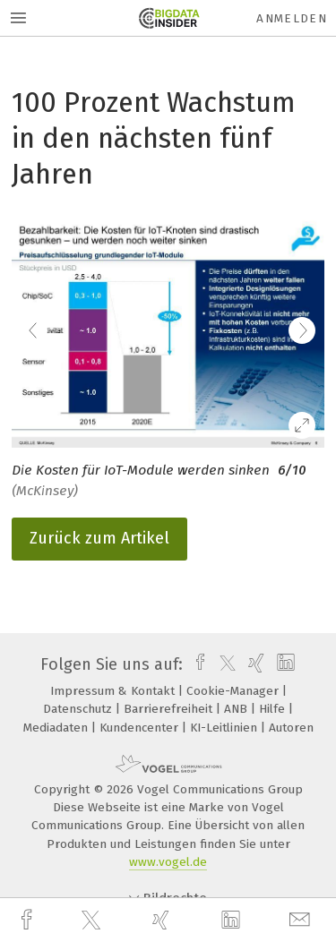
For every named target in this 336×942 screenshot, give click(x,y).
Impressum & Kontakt (114, 690)
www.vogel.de (168, 861)
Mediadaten (57, 727)
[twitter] (93, 920)
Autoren (291, 727)
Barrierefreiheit (170, 708)
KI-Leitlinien (225, 727)
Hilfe (274, 708)
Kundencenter (140, 727)
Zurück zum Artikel (99, 538)
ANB (237, 708)
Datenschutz (79, 708)
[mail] (301, 920)
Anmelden (291, 18)
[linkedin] (233, 920)
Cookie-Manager (234, 690)
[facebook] (29, 920)
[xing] (163, 920)
